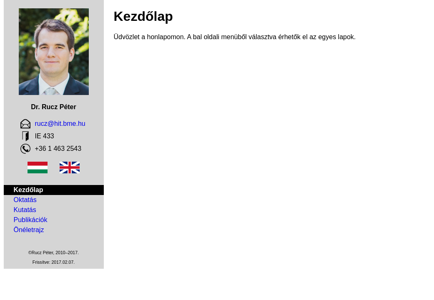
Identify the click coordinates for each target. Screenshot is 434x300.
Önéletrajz (29, 229)
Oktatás (25, 199)
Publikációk (31, 219)
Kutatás (25, 209)
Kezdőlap (28, 189)
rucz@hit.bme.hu (60, 123)
